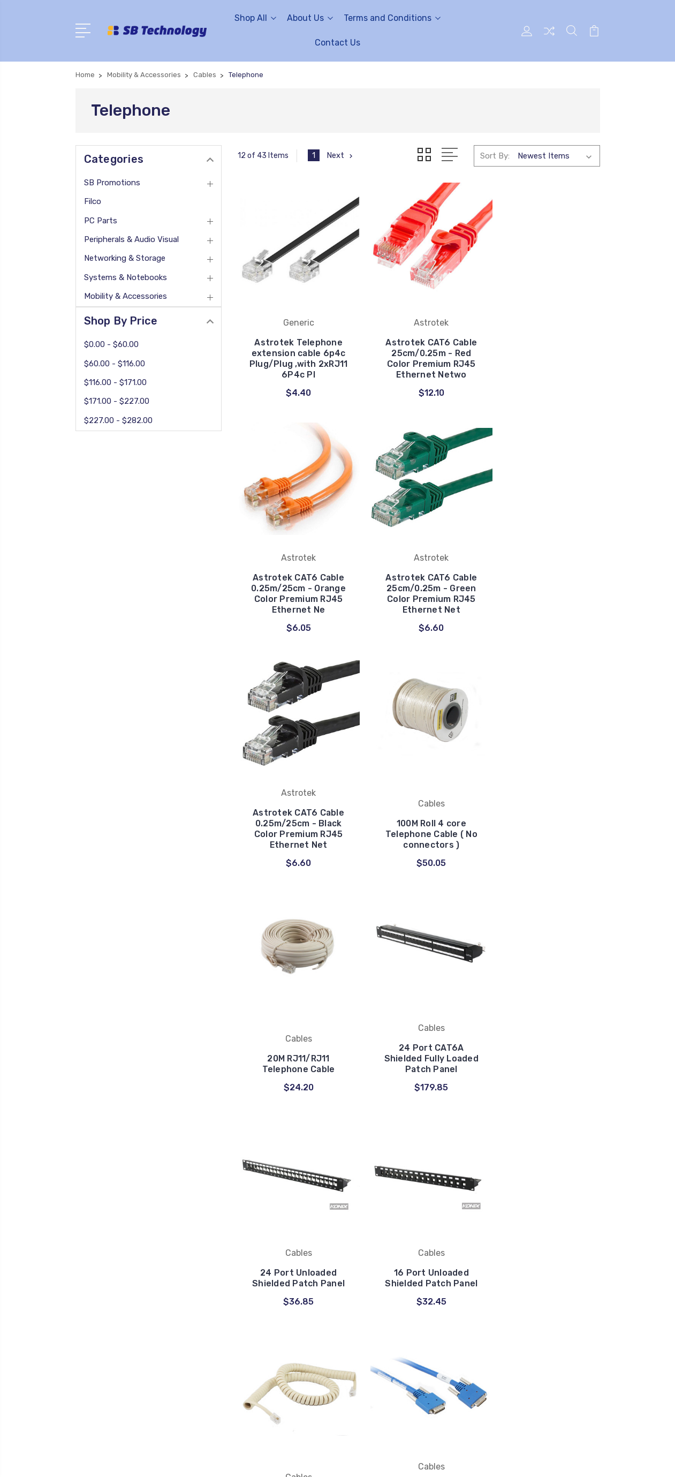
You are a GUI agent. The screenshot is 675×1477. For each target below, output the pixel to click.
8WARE (364, 1260)
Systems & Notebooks (125, 277)
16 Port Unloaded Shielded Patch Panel (294, 1035)
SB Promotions (112, 182)
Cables (363, 1196)
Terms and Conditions (392, 18)
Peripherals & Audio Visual (131, 239)
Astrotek (367, 1277)
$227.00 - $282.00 (118, 420)
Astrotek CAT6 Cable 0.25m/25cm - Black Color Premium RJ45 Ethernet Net (419, 598)
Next (341, 155)
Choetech (369, 1228)
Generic (364, 1244)
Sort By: (495, 156)
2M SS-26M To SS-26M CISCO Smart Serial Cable (543, 1035)
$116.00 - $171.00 (115, 382)
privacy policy (242, 1260)
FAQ (224, 1228)
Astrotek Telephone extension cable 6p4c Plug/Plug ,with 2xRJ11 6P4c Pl (294, 361)
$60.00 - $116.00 (114, 363)
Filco (92, 201)
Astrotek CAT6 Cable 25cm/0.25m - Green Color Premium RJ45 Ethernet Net (294, 592)
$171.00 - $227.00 (116, 401)
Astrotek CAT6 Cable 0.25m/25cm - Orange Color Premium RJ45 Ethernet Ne (543, 355)
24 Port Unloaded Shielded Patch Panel (542, 819)
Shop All (255, 18)
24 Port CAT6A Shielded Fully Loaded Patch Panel (419, 819)
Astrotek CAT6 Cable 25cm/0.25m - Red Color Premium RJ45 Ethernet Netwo (419, 355)
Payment (234, 1212)
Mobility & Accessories (125, 296)
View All (366, 1293)
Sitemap (181, 1458)
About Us (310, 18)
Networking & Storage (124, 258)
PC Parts (100, 220)
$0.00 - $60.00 (111, 344)
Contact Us (337, 42)
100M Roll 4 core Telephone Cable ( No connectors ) (543, 603)
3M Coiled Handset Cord (418, 1040)
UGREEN (366, 1212)
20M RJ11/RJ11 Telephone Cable (294, 824)
